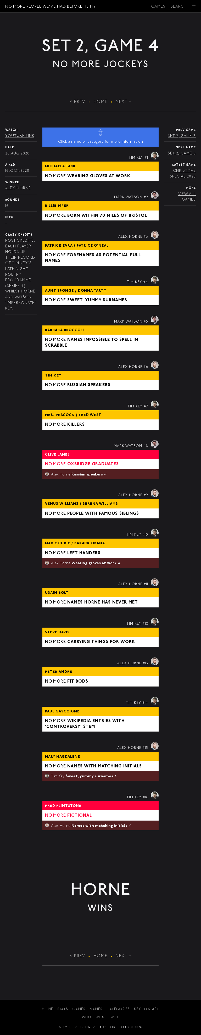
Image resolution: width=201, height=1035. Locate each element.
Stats (62, 1009)
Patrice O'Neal (93, 246)
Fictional (79, 815)
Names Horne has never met (102, 602)
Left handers (83, 553)
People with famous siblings (103, 514)
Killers (76, 425)
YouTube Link (19, 136)
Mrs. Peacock (60, 415)
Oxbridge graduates (93, 464)
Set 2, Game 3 (182, 136)
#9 (146, 495)
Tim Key (53, 376)
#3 (146, 237)
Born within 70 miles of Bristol (107, 216)
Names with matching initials (104, 766)
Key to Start (146, 1009)
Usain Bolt (57, 593)
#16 (145, 797)
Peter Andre (58, 672)
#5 (146, 322)
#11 (146, 584)
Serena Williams (100, 504)
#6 (146, 367)
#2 (146, 197)
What (101, 1017)
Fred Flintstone (63, 806)
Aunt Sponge (60, 291)
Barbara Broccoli (64, 330)
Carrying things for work (101, 642)
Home (100, 102)
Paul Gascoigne (62, 711)
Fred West (90, 415)
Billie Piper (57, 206)
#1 (146, 158)
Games (158, 7)
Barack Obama (89, 543)
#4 (145, 282)
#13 (145, 663)
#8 (145, 446)
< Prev (77, 102)
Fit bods (77, 681)
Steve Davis (57, 632)
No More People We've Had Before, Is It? (50, 7)
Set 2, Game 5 (182, 154)
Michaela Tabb (60, 166)
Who (86, 1017)
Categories (118, 1009)
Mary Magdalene (62, 757)
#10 (145, 535)
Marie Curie (58, 543)
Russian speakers (88, 385)
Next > (123, 102)
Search (179, 7)
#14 (145, 703)
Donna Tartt (92, 291)
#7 (146, 406)
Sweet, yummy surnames (97, 300)
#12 (145, 624)
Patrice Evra (59, 246)
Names (96, 1009)
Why (114, 1017)
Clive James (57, 455)
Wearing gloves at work (99, 176)
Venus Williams (62, 504)
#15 (145, 748)
